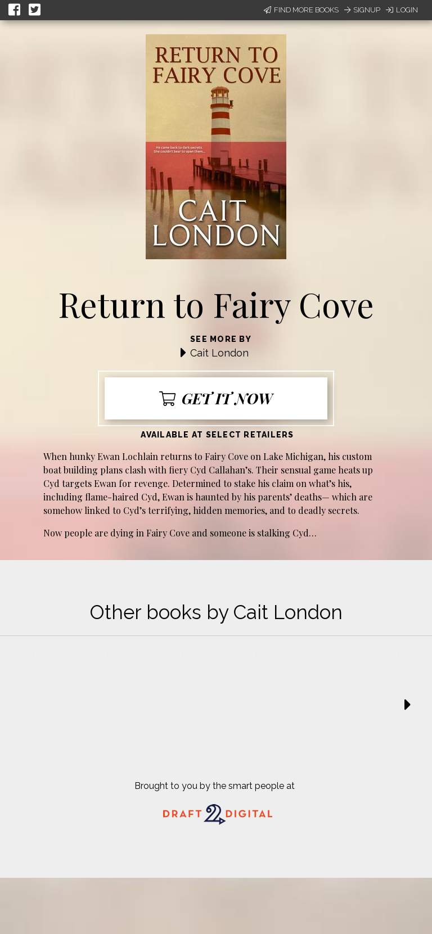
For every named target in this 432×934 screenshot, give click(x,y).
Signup (362, 10)
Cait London (219, 353)
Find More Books (301, 10)
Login (402, 10)
